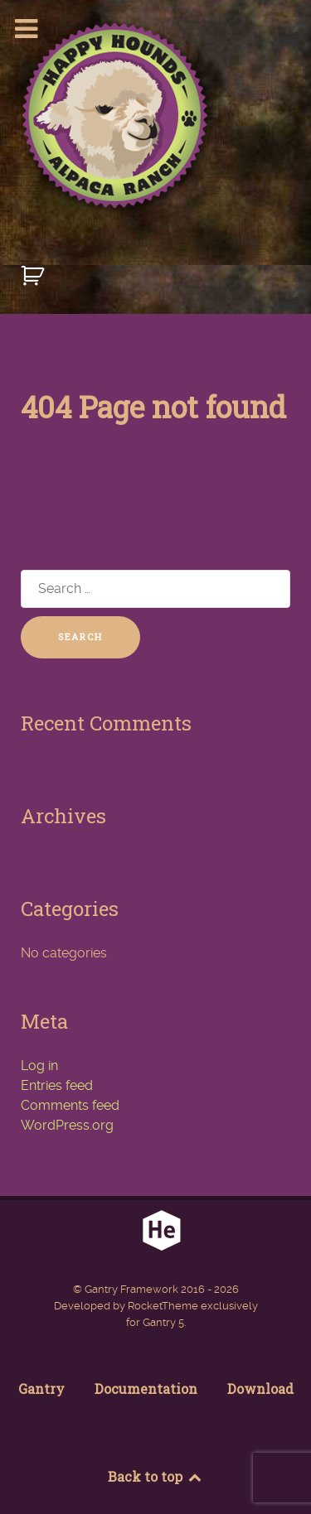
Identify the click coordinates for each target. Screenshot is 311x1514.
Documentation (146, 1388)
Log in (39, 1065)
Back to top (155, 1476)
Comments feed (70, 1105)
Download (260, 1388)
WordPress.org (67, 1125)
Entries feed (57, 1085)
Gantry (41, 1388)
